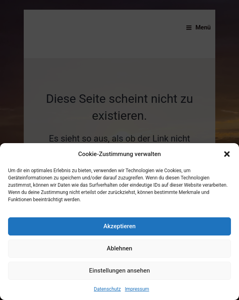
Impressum (137, 289)
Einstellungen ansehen (119, 270)
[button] (227, 154)
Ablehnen (119, 248)
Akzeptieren (119, 226)
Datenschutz (107, 289)
